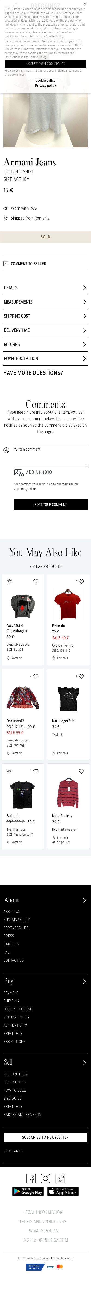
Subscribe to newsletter (45, 1137)
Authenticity (15, 1025)
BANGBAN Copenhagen (17, 628)
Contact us (13, 960)
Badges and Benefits (22, 1114)
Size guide (12, 1098)
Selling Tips (14, 1082)
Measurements (45, 301)
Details (45, 287)
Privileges (13, 1033)
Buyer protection (45, 358)
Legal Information (43, 1212)
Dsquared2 (15, 720)
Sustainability (16, 919)
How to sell (14, 1090)
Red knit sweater (64, 829)
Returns (45, 344)
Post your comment (50, 504)
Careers (11, 943)
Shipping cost (45, 316)
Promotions (14, 1041)
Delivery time (45, 330)
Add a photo (39, 472)
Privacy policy (45, 85)
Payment (11, 992)
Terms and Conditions (43, 1221)
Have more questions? (33, 372)
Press (8, 935)
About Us (12, 911)
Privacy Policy (43, 1231)
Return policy (16, 1017)
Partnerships (16, 927)
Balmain (58, 625)
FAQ (6, 952)
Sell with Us (15, 1073)
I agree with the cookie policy (45, 64)
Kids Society (62, 815)
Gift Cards (13, 1150)
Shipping (11, 1000)
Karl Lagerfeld (63, 720)
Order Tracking (18, 1008)
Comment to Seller (24, 263)
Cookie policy (45, 80)
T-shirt (57, 734)
